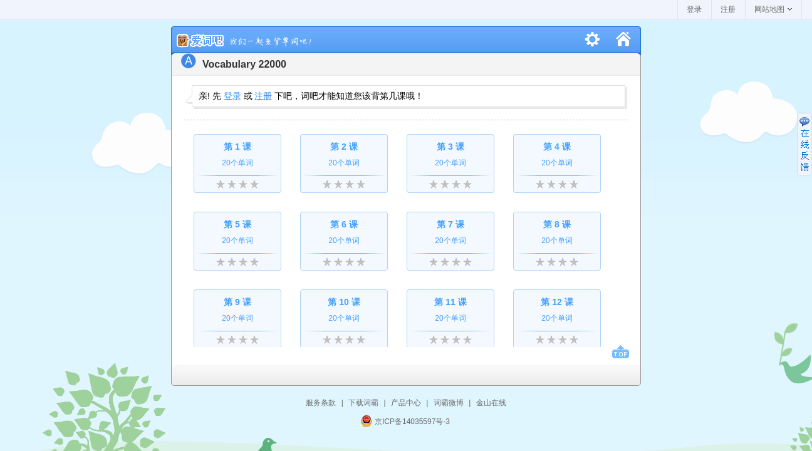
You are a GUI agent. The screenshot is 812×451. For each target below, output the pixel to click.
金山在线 (491, 402)
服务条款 (321, 402)
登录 (694, 9)
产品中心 (406, 402)
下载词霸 (363, 402)
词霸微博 (449, 402)
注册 (728, 9)
